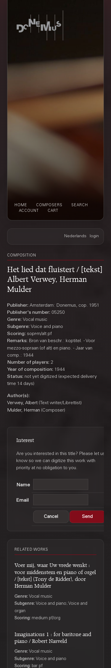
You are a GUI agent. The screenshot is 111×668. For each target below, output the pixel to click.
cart (53, 211)
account (29, 211)
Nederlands (75, 236)
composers (49, 205)
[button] (51, 517)
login (94, 236)
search (79, 205)
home (21, 205)
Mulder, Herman (23, 410)
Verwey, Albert (22, 403)
